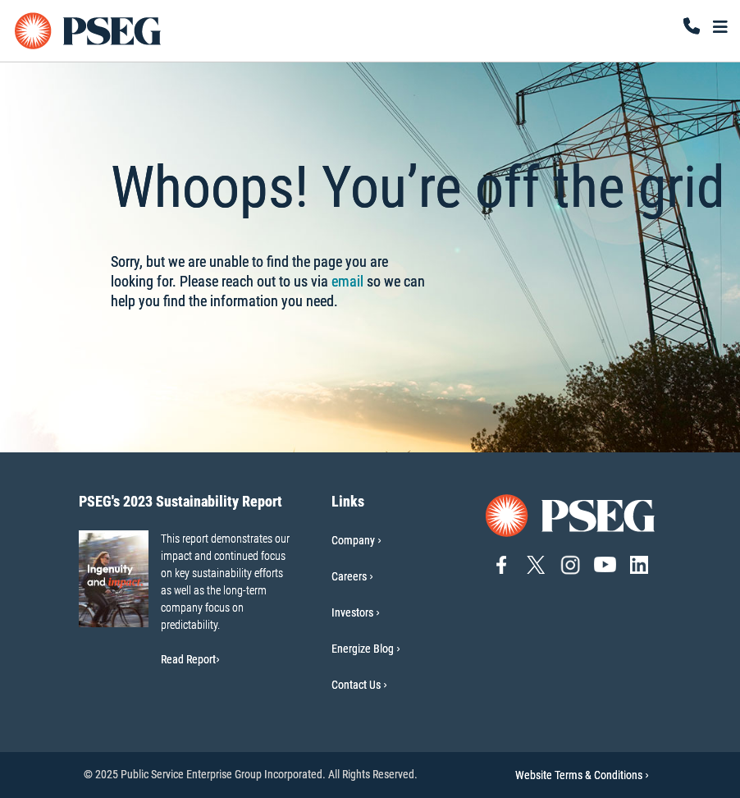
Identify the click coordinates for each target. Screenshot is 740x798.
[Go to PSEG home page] (571, 514)
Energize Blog (362, 648)
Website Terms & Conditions (582, 775)
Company (353, 540)
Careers (349, 576)
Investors (352, 612)
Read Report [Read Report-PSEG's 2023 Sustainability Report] (190, 659)
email (347, 281)
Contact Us (356, 684)
